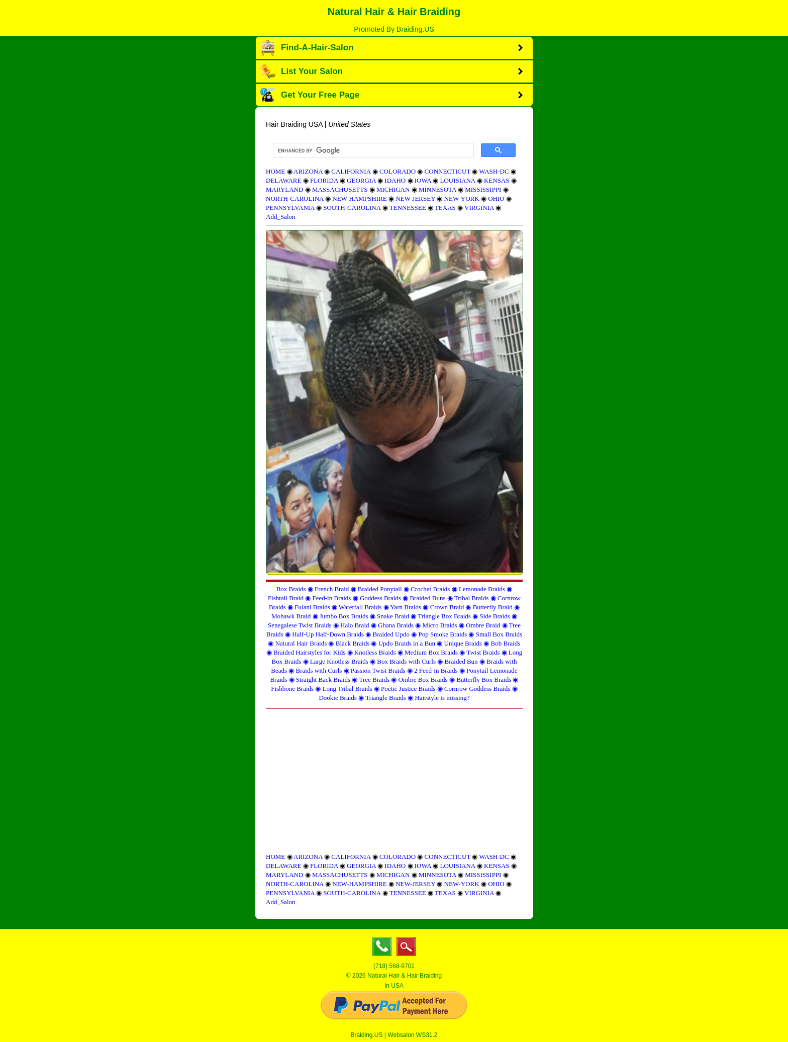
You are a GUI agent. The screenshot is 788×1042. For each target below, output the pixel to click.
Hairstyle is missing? (442, 697)
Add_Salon (281, 216)
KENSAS (497, 180)
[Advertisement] (394, 781)
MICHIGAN (393, 189)
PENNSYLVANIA (290, 207)
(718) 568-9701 (394, 966)
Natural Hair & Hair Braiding (394, 11)
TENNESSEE (407, 207)
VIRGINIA (479, 207)
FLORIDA (324, 180)
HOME (275, 171)
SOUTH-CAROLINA (351, 207)
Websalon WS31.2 (412, 1034)
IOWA (423, 180)
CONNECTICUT (447, 171)
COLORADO (397, 171)
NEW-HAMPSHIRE (359, 198)
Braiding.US (367, 1034)
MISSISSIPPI (483, 189)
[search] (372, 150)
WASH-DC (494, 171)
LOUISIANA (457, 180)
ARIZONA (308, 171)
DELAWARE (283, 180)
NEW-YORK (461, 198)
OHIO (496, 198)
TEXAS (445, 207)
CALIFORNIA (350, 171)
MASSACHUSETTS (340, 189)
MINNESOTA (437, 189)
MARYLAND (284, 189)
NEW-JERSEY (415, 198)
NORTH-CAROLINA (295, 198)
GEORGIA (361, 180)
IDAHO (395, 180)
